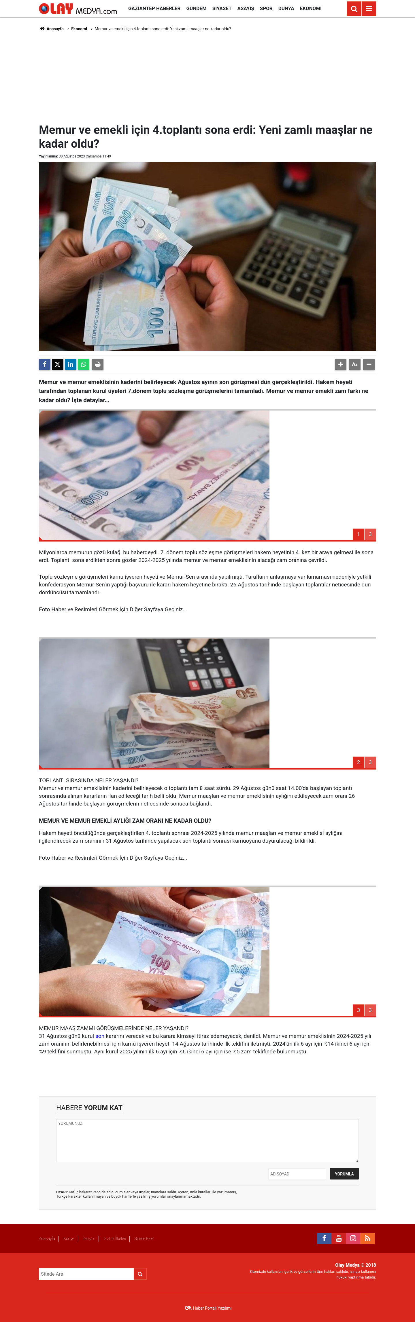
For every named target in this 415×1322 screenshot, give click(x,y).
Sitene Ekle (143, 1238)
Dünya (286, 8)
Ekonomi (311, 8)
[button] (340, 364)
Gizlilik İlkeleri (114, 1238)
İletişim (89, 1238)
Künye (68, 1238)
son (99, 1036)
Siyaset (222, 8)
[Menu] (369, 8)
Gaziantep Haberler (154, 8)
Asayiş (245, 8)
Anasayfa (51, 28)
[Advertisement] (207, 77)
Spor (266, 8)
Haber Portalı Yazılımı (212, 1308)
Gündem (196, 8)
